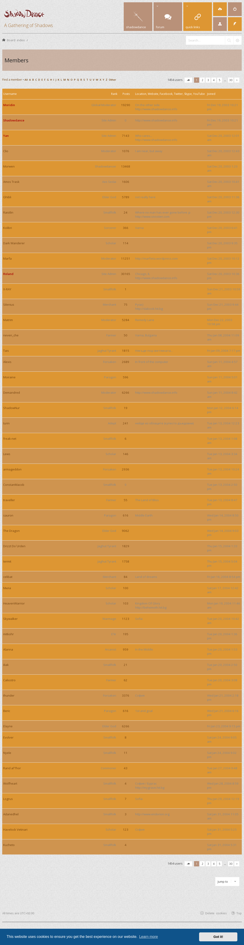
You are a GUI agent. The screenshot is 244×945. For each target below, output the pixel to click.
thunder (8, 695)
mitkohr (8, 634)
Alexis (7, 362)
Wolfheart (10, 783)
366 (125, 228)
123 (125, 829)
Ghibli (7, 197)
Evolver (8, 737)
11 (125, 753)
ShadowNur (11, 408)
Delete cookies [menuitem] (216, 913)
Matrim (8, 320)
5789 (125, 197)
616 (125, 515)
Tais (6, 351)
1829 (125, 546)
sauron (8, 515)
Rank (114, 94)
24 (125, 212)
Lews (6, 454)
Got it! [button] (218, 937)
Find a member (12, 80)
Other (112, 79)
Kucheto (9, 845)
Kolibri (7, 228)
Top (239, 913)
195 (125, 634)
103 (125, 603)
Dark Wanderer (14, 243)
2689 (125, 362)
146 (125, 454)
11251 (125, 258)
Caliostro (9, 680)
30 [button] (230, 80)
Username (10, 94)
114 (125, 243)
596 (125, 377)
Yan (6, 136)
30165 (125, 274)
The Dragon (11, 531)
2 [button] (202, 80)
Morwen (9, 166)
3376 (125, 695)
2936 (125, 469)
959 (125, 649)
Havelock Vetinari (15, 829)
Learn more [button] (148, 937)
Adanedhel (11, 814)
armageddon (12, 469)
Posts (126, 94)
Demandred (11, 392)
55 (125, 500)
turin (6, 423)
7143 (125, 136)
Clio (5, 151)
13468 (125, 166)
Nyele (7, 753)
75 (125, 304)
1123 (125, 619)
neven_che (11, 335)
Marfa (7, 258)
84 (125, 577)
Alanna (8, 649)
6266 (125, 392)
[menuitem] (220, 9)
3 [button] (208, 80)
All (26, 79)
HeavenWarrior (14, 603)
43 (125, 768)
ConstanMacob (13, 485)
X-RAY (7, 289)
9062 (125, 531)
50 (125, 335)
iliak (6, 665)
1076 (125, 151)
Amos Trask (11, 182)
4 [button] (214, 80)
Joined (211, 94)
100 (125, 588)
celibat (7, 577)
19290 (125, 105)
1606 (125, 182)
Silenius (8, 304)
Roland (8, 274)
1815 (125, 351)
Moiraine (9, 377)
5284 (125, 320)
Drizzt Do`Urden (14, 546)
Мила (7, 588)
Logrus (8, 799)
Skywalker (10, 619)
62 (125, 680)
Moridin (9, 105)
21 (125, 665)
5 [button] (219, 80)
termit (7, 561)
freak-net (9, 439)
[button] (188, 80)
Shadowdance (13, 120)
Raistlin (8, 212)
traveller (9, 500)
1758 (125, 561)
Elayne (8, 726)
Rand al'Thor (12, 768)
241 (125, 423)
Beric (6, 711)
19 (125, 408)
